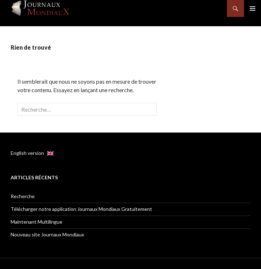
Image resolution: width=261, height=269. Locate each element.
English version (32, 153)
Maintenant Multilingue (36, 222)
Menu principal (252, 8)
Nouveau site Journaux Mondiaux (47, 234)
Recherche (23, 196)
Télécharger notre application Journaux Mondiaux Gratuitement (81, 209)
